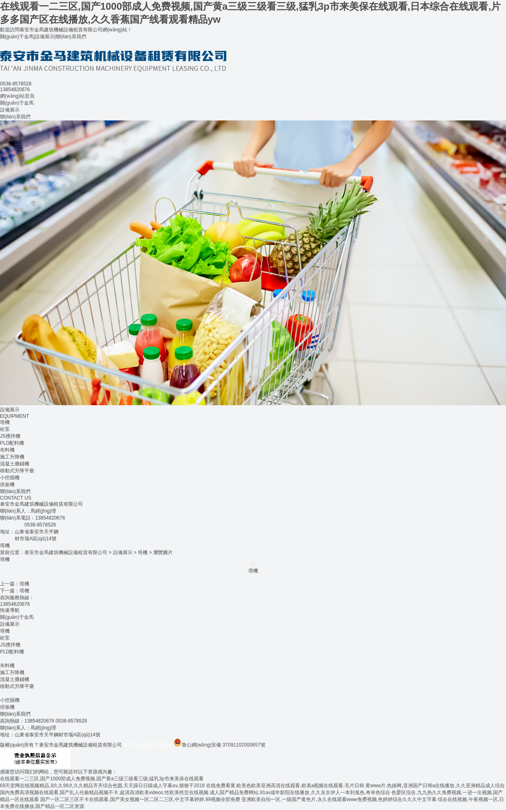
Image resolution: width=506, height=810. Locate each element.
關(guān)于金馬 (17, 36)
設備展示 (44, 36)
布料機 (7, 450)
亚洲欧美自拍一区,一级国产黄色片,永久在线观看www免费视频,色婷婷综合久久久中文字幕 (339, 799)
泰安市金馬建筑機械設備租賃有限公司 (65, 552)
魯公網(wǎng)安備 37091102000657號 (219, 745)
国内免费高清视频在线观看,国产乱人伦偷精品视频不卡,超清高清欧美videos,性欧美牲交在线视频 (104, 792)
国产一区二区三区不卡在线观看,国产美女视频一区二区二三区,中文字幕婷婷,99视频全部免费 (140, 799)
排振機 (7, 484)
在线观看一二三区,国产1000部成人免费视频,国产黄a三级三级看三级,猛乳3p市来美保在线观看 (102, 779)
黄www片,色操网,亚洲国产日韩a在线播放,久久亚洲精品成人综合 (435, 785)
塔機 (5, 422)
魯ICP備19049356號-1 (147, 745)
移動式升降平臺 (17, 471)
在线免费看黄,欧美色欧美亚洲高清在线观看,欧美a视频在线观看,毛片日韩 (285, 785)
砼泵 (5, 429)
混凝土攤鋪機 (14, 464)
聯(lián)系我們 (71, 36)
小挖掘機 (10, 477)
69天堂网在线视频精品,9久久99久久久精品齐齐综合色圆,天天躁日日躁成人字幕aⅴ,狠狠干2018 (102, 785)
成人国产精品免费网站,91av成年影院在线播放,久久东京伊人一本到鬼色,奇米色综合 (300, 792)
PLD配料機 (12, 443)
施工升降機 (12, 457)
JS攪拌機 (10, 436)
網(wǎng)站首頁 (17, 96)
